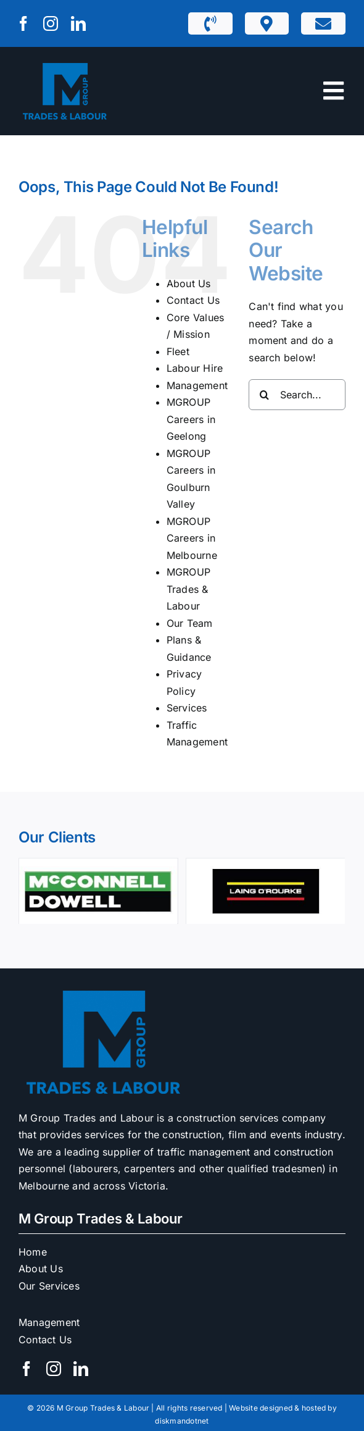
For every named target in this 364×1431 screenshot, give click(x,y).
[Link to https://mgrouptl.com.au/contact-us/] (323, 23)
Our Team (190, 623)
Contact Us (193, 300)
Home (33, 1252)
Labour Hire (195, 368)
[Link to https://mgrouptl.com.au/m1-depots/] (266, 23)
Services (187, 708)
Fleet (178, 351)
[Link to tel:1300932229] (210, 23)
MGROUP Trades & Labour (188, 589)
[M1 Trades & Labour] (65, 64)
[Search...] (297, 394)
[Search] (264, 394)
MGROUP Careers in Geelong (191, 419)
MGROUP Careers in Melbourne (192, 538)
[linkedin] (78, 23)
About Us (189, 283)
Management (197, 385)
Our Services (49, 1286)
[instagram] (50, 23)
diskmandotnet (182, 1420)
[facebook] (23, 23)
